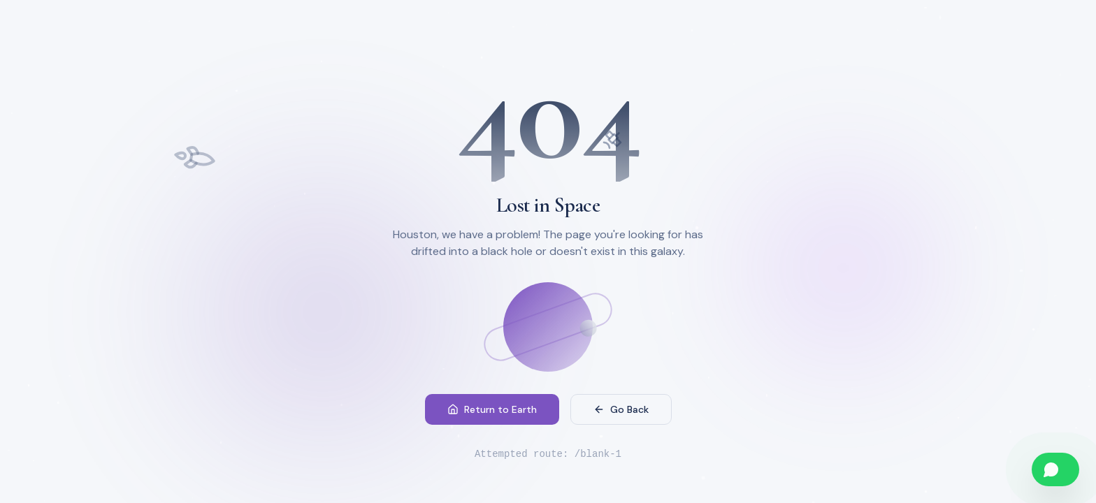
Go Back (621, 409)
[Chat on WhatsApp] (1055, 469)
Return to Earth (492, 409)
